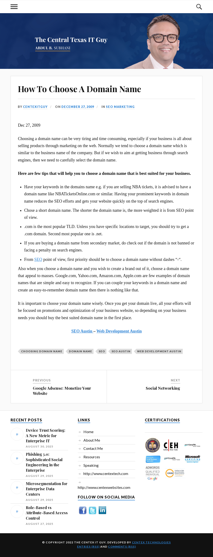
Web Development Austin (119, 331)
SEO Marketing (120, 107)
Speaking (91, 465)
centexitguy (35, 107)
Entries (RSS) (88, 546)
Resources (91, 457)
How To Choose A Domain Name (79, 88)
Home (88, 431)
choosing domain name (41, 351)
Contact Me (93, 448)
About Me (91, 440)
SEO (38, 259)
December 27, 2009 (77, 107)
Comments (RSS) (122, 546)
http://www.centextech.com (105, 473)
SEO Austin (82, 331)
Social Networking (163, 388)
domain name (80, 351)
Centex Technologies (151, 542)
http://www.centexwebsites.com (104, 487)
